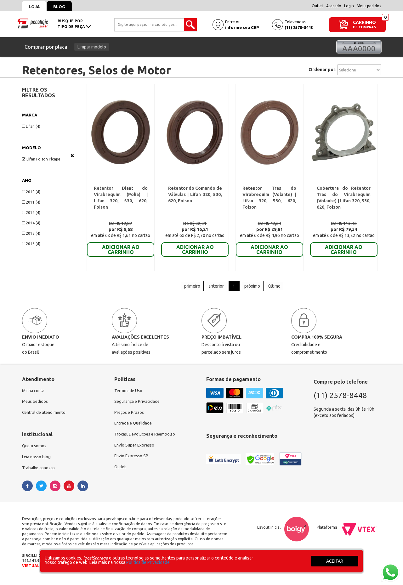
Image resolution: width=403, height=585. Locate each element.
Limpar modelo (91, 46)
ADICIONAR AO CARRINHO (120, 251)
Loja (35, 6)
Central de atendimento (45, 416)
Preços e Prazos (130, 416)
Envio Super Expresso (135, 450)
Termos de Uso (129, 393)
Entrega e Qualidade (134, 427)
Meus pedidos (369, 6)
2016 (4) (31, 244)
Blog (63, 6)
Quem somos (35, 450)
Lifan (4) (31, 126)
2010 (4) (31, 192)
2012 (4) (31, 213)
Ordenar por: (323, 69)
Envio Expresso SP (132, 461)
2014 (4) (31, 223)
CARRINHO (364, 22)
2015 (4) (31, 233)
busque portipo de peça (74, 24)
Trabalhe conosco (39, 472)
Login (349, 6)
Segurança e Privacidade (138, 405)
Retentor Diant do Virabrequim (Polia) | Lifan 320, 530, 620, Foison (120, 196)
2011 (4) (31, 202)
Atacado (333, 6)
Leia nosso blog (37, 461)
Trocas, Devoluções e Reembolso (146, 439)
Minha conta (34, 393)
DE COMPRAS (364, 27)
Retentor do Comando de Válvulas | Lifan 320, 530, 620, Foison (195, 196)
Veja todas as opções (72, 155)
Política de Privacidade (148, 562)
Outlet (317, 6)
